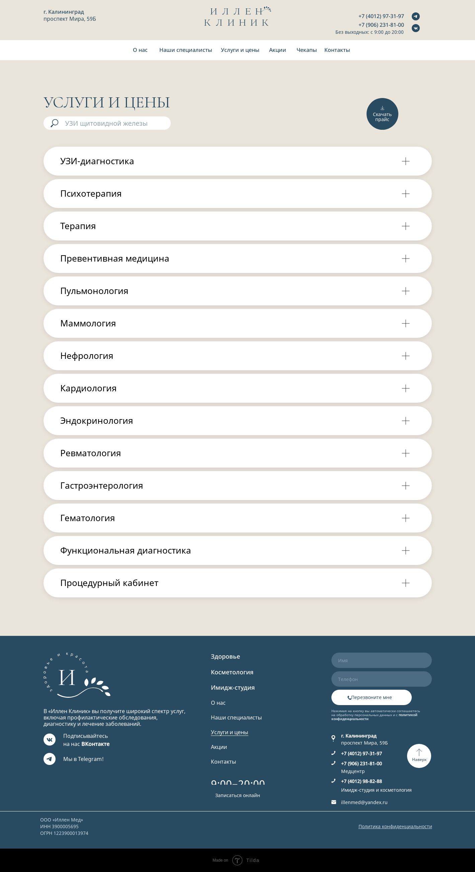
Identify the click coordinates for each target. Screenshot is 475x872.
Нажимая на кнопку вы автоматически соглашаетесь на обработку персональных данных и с (375, 714)
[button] (237, 795)
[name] (381, 660)
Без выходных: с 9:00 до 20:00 (369, 32)
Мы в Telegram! (83, 759)
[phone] (381, 679)
